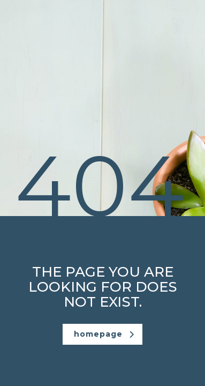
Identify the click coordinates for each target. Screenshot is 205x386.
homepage (104, 334)
